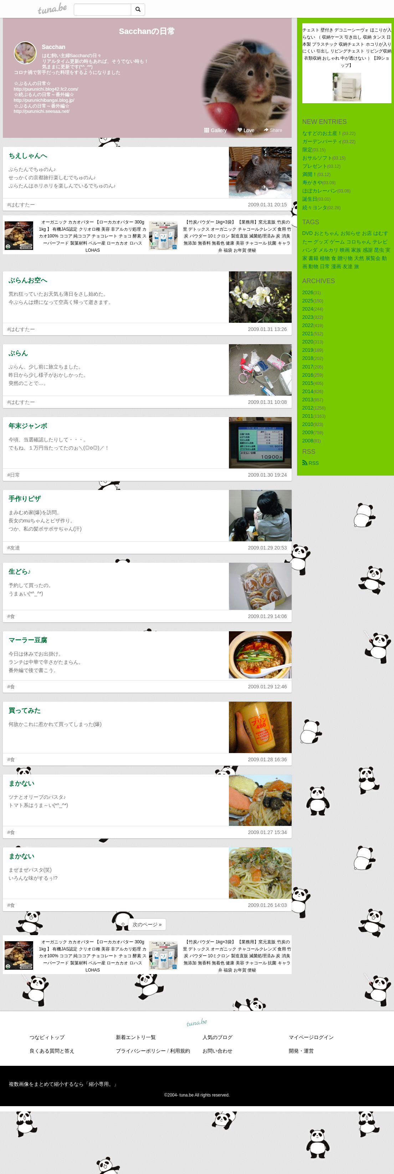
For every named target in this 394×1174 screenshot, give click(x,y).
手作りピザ (25, 498)
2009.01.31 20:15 (267, 204)
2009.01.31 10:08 (267, 402)
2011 (307, 416)
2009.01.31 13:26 (267, 329)
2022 (307, 325)
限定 (307, 149)
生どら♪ (20, 571)
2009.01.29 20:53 (267, 548)
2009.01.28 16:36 (267, 759)
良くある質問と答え (52, 1051)
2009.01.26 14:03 (267, 905)
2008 (307, 440)
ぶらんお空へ (28, 280)
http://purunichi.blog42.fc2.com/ (46, 89)
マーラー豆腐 (28, 640)
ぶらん (18, 353)
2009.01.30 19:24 (267, 475)
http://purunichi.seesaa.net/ (42, 111)
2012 (307, 408)
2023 (307, 317)
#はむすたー (21, 204)
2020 (307, 342)
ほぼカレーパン (319, 191)
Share (273, 130)
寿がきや (312, 182)
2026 (307, 292)
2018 (307, 358)
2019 (307, 350)
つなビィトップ (47, 1037)
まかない (21, 783)
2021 (307, 333)
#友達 (13, 548)
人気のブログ (217, 1037)
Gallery (215, 130)
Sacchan (54, 47)
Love (245, 130)
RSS (310, 463)
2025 (307, 300)
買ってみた (25, 710)
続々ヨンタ (314, 207)
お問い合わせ (217, 1051)
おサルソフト (317, 158)
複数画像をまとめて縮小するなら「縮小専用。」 (64, 1084)
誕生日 (309, 199)
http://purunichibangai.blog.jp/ (44, 100)
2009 (307, 432)
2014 (307, 391)
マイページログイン (311, 1037)
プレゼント (314, 166)
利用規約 (180, 1051)
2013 (307, 399)
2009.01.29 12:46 (267, 686)
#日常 (13, 475)
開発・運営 (301, 1051)
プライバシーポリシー (141, 1051)
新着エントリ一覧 (136, 1037)
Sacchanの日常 (147, 31)
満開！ (309, 174)
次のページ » (147, 924)
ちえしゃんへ (28, 155)
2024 (307, 309)
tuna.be (197, 1023)
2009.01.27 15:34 (267, 832)
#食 (11, 616)
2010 (307, 424)
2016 (307, 375)
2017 (307, 367)
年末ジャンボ (28, 426)
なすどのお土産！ (322, 133)
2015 (307, 383)
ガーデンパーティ (322, 141)
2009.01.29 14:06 (267, 616)
